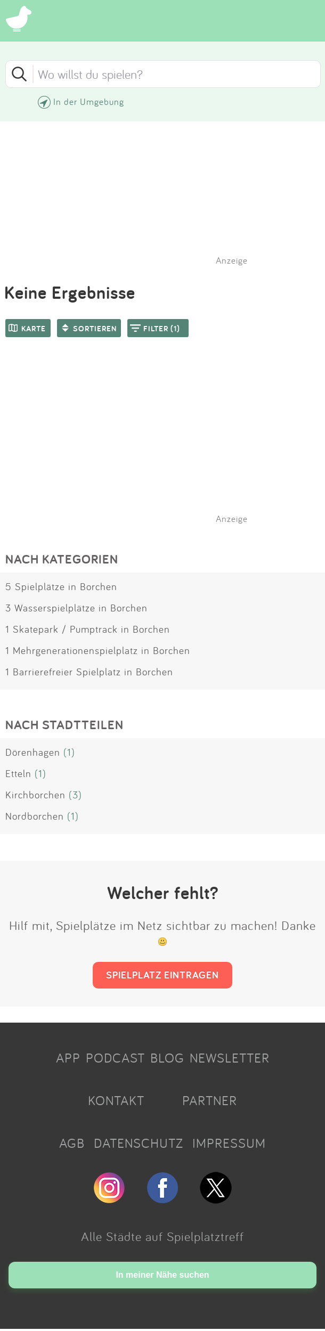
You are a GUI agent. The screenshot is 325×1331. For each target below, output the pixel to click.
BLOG (167, 1057)
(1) (69, 752)
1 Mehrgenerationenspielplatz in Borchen (97, 650)
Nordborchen (34, 816)
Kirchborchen (35, 794)
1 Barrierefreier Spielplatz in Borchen (89, 671)
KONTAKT (116, 1100)
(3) (75, 794)
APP (68, 1057)
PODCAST (115, 1057)
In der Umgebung (88, 101)
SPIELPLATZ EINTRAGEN (162, 975)
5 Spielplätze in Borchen (61, 586)
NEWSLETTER (230, 1057)
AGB (72, 1143)
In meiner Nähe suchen (162, 1274)
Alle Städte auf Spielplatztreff (162, 1236)
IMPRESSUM (229, 1143)
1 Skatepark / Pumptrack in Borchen (87, 629)
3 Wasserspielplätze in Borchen (76, 607)
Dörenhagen (32, 752)
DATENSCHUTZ (138, 1143)
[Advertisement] (168, 444)
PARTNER (209, 1100)
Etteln (18, 773)
